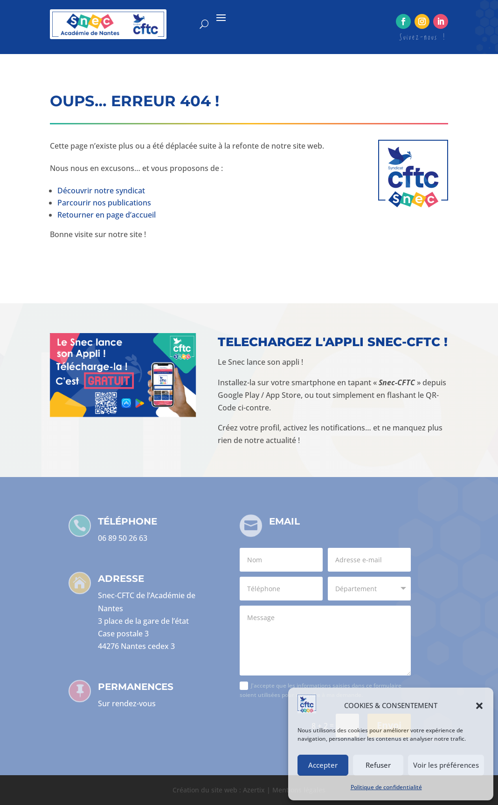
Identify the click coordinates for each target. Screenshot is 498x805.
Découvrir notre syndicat (101, 190)
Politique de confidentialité (386, 787)
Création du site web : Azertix (219, 789)
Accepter (323, 765)
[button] (479, 705)
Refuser (378, 765)
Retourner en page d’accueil (106, 215)
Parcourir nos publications (104, 203)
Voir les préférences (446, 765)
